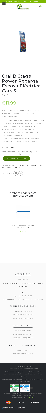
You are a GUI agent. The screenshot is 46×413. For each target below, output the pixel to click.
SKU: (4, 147)
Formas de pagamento (23, 334)
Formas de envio (23, 350)
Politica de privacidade (23, 315)
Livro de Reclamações (23, 318)
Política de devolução (23, 354)
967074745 (38, 299)
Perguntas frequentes (23, 338)
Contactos (23, 279)
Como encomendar (23, 331)
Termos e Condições (23, 311)
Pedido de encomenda (16, 158)
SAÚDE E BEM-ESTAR (21, 165)
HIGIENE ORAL (37, 165)
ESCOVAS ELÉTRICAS (11, 167)
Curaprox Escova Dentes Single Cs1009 (23, 227)
